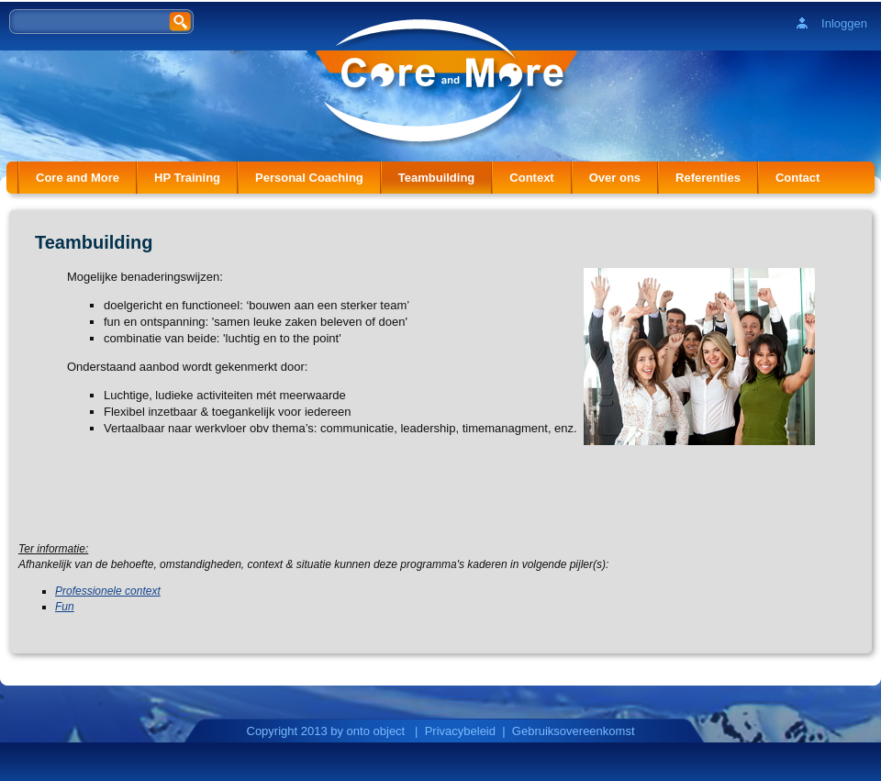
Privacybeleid (460, 731)
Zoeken (182, 20)
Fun (64, 606)
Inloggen (844, 23)
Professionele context (108, 591)
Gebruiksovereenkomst (573, 731)
